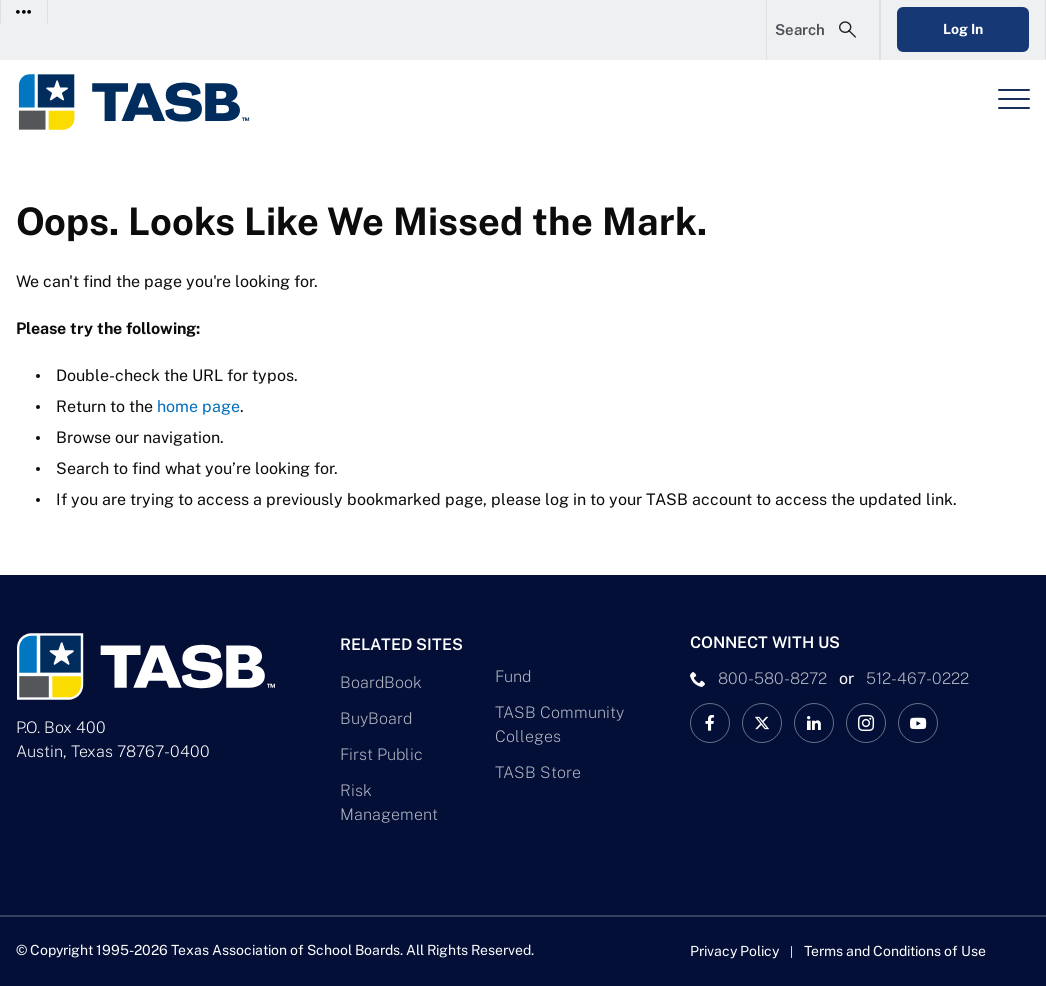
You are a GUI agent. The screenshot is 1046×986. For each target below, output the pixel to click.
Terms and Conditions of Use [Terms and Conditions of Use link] (895, 951)
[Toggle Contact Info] (24, 11)
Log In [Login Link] (963, 29)
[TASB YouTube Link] (918, 723)
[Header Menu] (1014, 99)
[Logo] (146, 102)
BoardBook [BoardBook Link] (381, 682)
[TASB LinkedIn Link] (814, 723)
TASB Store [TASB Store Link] (538, 772)
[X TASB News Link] (762, 723)
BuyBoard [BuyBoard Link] (376, 718)
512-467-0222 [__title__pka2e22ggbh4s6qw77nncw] (917, 678)
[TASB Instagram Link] (866, 723)
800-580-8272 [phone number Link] (772, 678)
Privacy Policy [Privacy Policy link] (734, 951)
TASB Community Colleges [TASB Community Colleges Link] (559, 724)
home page (198, 406)
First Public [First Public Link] (381, 754)
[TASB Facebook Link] (710, 723)
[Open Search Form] (823, 30)
